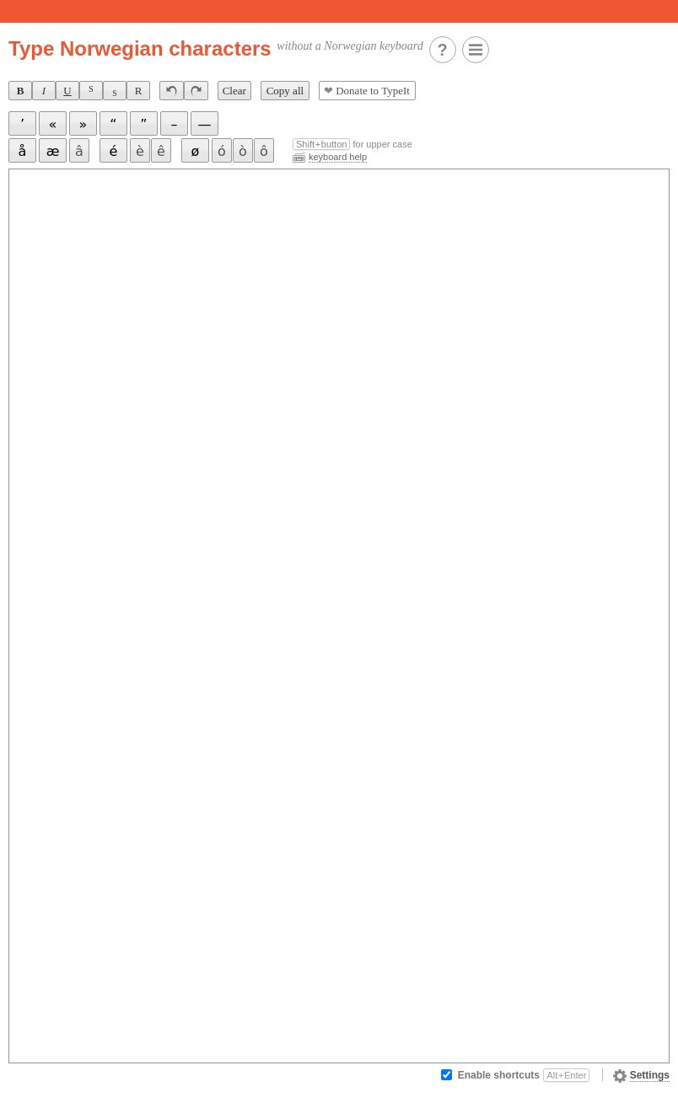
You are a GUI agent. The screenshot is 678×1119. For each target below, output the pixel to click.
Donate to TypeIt (367, 90)
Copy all (285, 90)
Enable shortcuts (524, 1075)
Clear (234, 90)
